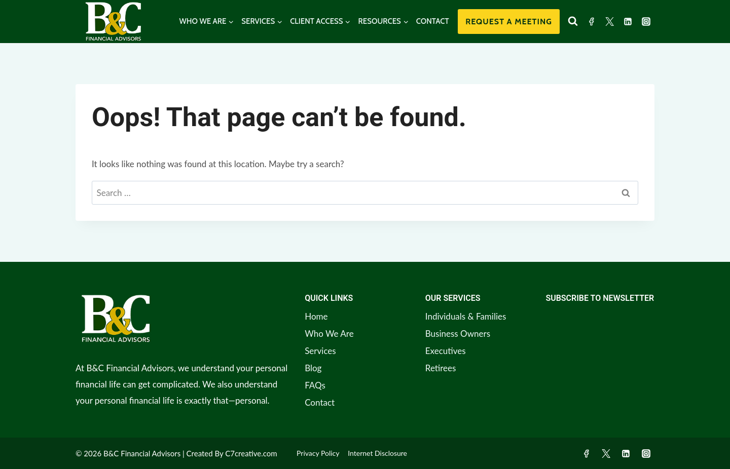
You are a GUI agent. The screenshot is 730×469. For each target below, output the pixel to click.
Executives (445, 350)
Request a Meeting (508, 21)
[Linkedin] (627, 21)
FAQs (315, 385)
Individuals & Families (465, 316)
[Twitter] (609, 21)
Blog (313, 368)
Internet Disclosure (377, 453)
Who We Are (329, 333)
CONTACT (432, 21)
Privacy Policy (318, 453)
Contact (320, 402)
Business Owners (457, 333)
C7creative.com (251, 453)
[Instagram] (645, 21)
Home (316, 316)
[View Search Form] (573, 21)
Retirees (440, 368)
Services (320, 350)
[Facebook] (591, 21)
